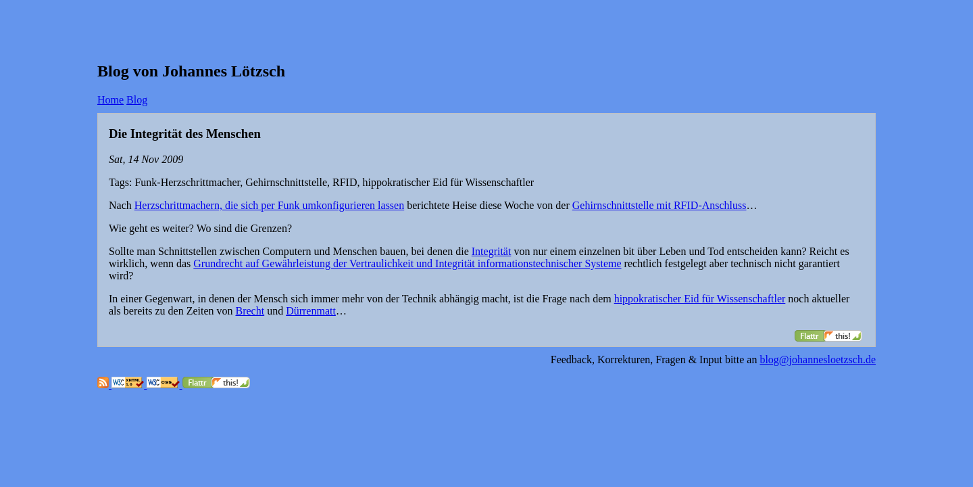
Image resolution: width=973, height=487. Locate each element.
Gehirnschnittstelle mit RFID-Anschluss (659, 205)
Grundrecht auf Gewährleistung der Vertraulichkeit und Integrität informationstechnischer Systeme (407, 263)
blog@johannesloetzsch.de (817, 359)
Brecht (250, 311)
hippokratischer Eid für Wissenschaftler (700, 298)
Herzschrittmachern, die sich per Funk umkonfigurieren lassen (269, 205)
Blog (136, 100)
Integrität (492, 251)
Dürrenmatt (311, 311)
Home (110, 100)
